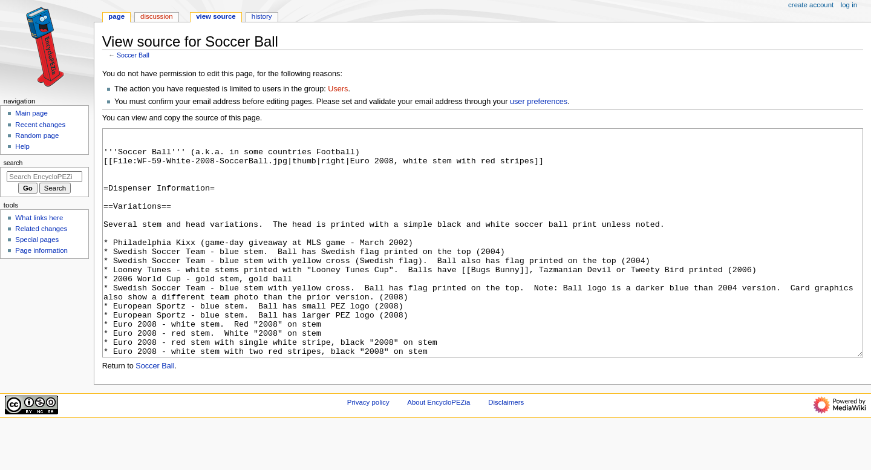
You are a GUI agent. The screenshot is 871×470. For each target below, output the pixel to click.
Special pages (37, 239)
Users (338, 89)
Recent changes (40, 124)
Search (13, 162)
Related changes (41, 228)
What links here (39, 217)
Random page (37, 135)
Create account (810, 4)
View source (216, 16)
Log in (849, 4)
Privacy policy (368, 447)
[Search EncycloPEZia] (44, 176)
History (262, 16)
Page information (41, 250)
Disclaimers (506, 447)
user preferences (538, 101)
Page (116, 16)
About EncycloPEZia (438, 447)
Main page (31, 113)
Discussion (156, 16)
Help (22, 146)
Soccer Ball (133, 55)
